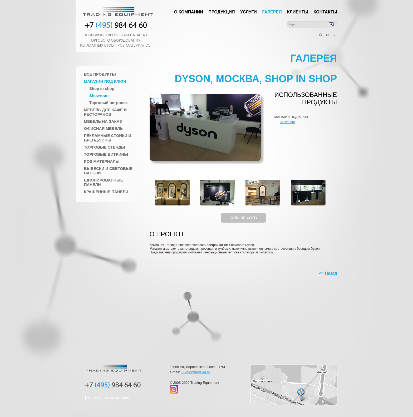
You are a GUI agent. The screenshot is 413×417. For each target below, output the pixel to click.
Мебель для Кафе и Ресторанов (105, 111)
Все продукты (100, 74)
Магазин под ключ (105, 81)
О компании (188, 12)
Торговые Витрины (106, 154)
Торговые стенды (104, 147)
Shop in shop (101, 88)
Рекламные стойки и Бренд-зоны (107, 137)
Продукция (221, 12)
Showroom (99, 95)
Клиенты (297, 12)
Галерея (272, 12)
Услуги (248, 12)
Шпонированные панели (103, 182)
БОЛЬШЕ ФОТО (243, 218)
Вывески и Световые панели (108, 170)
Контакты (325, 12)
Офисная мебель (103, 128)
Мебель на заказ (103, 121)
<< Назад (328, 273)
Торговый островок (108, 102)
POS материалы (102, 161)
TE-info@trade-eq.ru (195, 372)
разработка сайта (117, 397)
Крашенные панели (106, 191)
